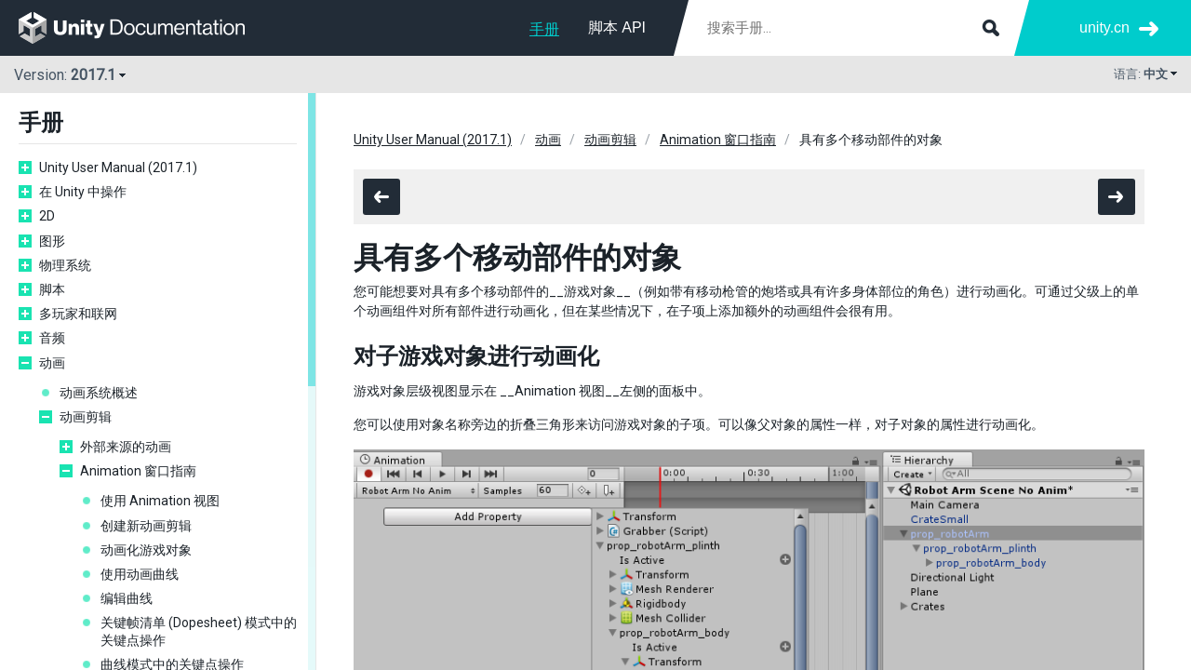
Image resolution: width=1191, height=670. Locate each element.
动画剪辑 (86, 416)
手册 (544, 29)
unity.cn (1104, 27)
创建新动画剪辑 (146, 525)
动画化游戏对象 (146, 550)
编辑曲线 (126, 598)
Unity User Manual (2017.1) (118, 167)
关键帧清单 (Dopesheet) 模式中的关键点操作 (198, 631)
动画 (52, 362)
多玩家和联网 (78, 313)
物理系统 (65, 265)
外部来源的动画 (125, 446)
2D (47, 215)
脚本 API (617, 27)
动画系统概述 (99, 392)
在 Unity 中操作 (83, 191)
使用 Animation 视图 (160, 500)
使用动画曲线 (139, 574)
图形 (52, 241)
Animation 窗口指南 (138, 470)
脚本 (52, 289)
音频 (52, 337)
